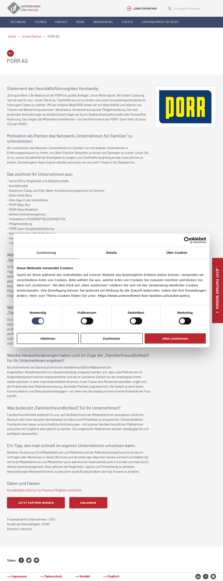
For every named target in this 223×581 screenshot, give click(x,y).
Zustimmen (111, 338)
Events (127, 22)
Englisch (113, 576)
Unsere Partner (32, 36)
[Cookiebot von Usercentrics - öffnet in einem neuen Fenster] (187, 240)
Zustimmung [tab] (46, 252)
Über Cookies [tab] (177, 252)
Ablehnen (47, 338)
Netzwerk (18, 22)
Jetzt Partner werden (36, 502)
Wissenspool (103, 22)
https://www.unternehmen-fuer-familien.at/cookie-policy (144, 295)
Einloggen (88, 502)
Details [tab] (111, 252)
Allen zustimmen (175, 338)
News (80, 22)
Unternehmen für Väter (160, 22)
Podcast (61, 22)
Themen (40, 22)
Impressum (19, 576)
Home (12, 36)
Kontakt (84, 576)
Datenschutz (53, 576)
